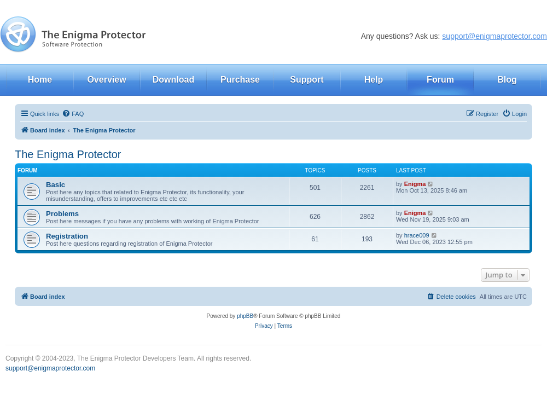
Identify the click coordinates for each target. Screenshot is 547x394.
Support (306, 79)
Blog (507, 79)
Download (173, 79)
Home (40, 79)
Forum (440, 79)
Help (373, 79)
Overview (106, 79)
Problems (62, 214)
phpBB (245, 316)
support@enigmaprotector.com (494, 36)
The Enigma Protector (68, 154)
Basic (55, 185)
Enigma (415, 184)
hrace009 (416, 235)
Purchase (240, 79)
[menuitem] (73, 113)
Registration (67, 236)
